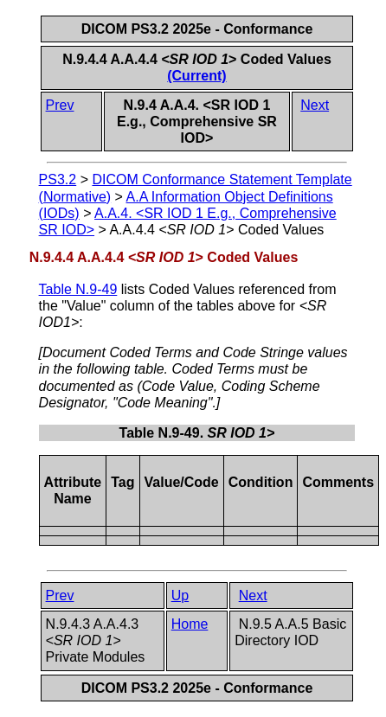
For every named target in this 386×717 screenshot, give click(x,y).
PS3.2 (58, 179)
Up (180, 595)
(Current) (196, 75)
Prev (60, 105)
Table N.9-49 (78, 289)
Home (190, 624)
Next (314, 105)
